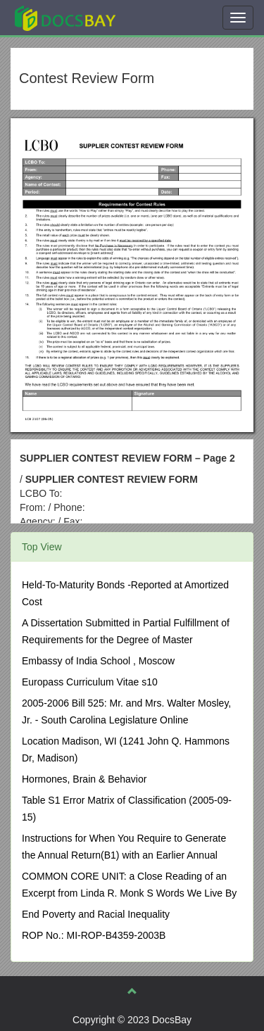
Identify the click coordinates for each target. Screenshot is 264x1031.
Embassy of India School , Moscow (98, 660)
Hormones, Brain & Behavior (84, 779)
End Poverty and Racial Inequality (96, 914)
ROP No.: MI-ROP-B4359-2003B (93, 935)
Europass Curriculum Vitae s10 (90, 682)
